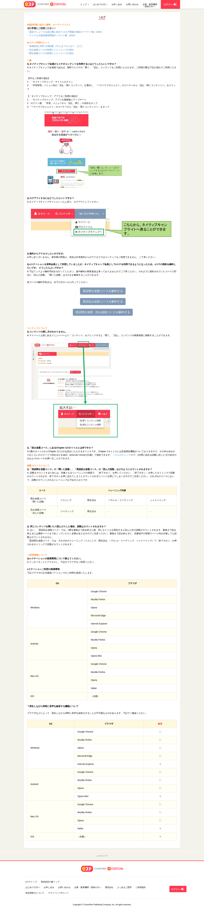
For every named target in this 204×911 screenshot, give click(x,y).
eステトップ (31, 882)
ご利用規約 (140, 887)
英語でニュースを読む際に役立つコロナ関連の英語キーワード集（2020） (66, 32)
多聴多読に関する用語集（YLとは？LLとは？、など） (56, 46)
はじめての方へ (100, 4)
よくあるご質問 (124, 887)
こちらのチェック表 (123, 455)
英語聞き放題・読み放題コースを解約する (103, 312)
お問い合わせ (132, 4)
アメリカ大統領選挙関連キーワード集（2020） (53, 35)
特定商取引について (35, 893)
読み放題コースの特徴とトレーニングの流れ (51, 49)
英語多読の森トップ (50, 882)
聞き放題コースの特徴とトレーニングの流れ (51, 53)
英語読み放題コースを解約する (103, 301)
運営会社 (109, 887)
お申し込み (117, 4)
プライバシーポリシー (58, 893)
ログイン (178, 889)
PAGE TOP (102, 856)
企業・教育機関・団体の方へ (150, 5)
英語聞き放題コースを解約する (103, 291)
